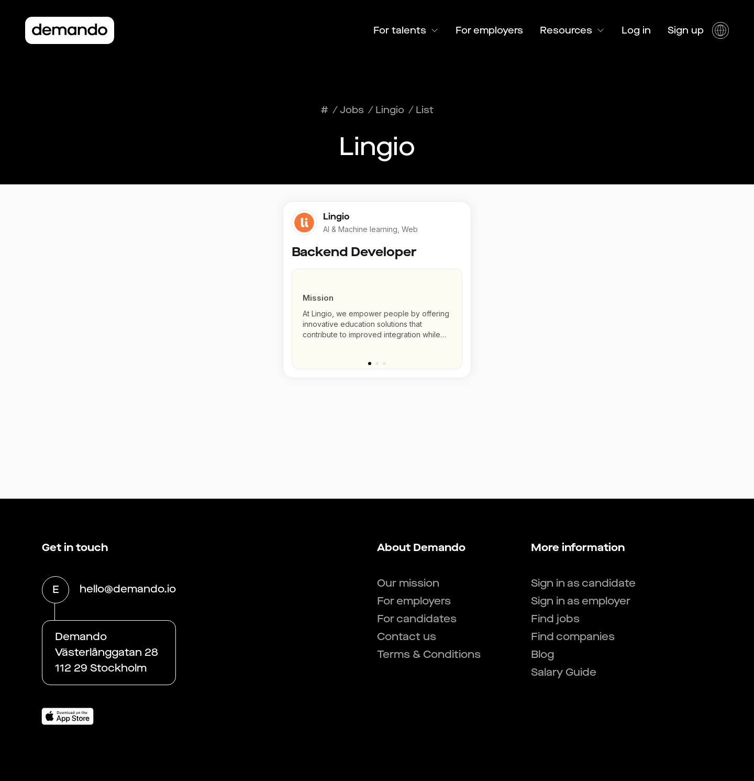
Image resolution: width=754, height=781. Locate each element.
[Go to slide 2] (377, 363)
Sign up (686, 30)
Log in (636, 30)
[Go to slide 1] (369, 363)
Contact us (406, 637)
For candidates (417, 619)
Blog (542, 654)
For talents (406, 30)
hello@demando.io (128, 590)
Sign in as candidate (583, 583)
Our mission (408, 583)
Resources (572, 30)
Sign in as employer (580, 601)
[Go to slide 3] (384, 363)
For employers (489, 30)
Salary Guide (563, 672)
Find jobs (555, 619)
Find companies (573, 637)
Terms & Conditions (429, 654)
